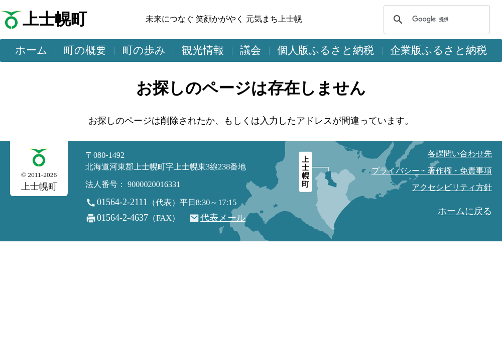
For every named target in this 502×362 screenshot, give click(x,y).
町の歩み (144, 50)
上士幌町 (55, 19)
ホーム (31, 50)
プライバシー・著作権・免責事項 (431, 170)
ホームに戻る (465, 211)
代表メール (222, 218)
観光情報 (203, 50)
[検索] (435, 20)
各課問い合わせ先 (460, 153)
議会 (250, 50)
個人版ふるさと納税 (325, 50)
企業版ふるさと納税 (438, 50)
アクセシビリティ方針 (452, 187)
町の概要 (85, 50)
